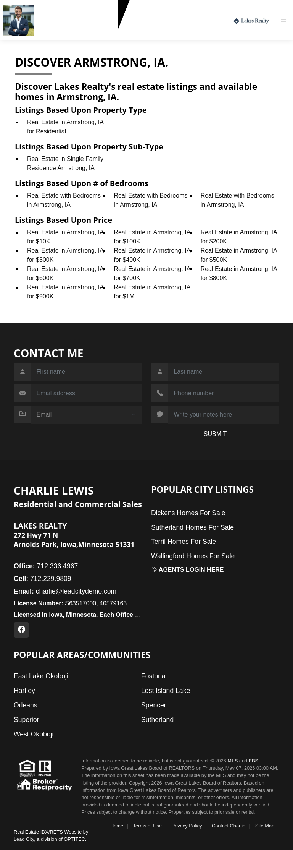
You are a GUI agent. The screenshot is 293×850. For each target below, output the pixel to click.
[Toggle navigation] (286, 20)
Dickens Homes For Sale (188, 513)
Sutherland (157, 719)
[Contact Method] (86, 415)
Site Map (265, 826)
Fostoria (153, 676)
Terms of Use (147, 826)
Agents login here (187, 569)
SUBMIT (215, 434)
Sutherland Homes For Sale (192, 527)
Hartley (24, 690)
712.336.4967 (46, 566)
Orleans (25, 705)
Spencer (153, 705)
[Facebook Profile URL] (21, 630)
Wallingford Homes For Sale (193, 556)
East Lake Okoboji (41, 676)
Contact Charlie (228, 826)
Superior (26, 719)
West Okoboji (33, 734)
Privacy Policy (187, 826)
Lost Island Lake (165, 690)
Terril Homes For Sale (183, 541)
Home (116, 826)
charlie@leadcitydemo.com (65, 591)
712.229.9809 (55, 34)
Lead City (24, 839)
